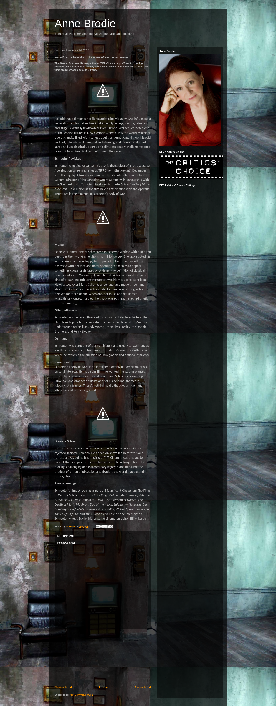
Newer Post (63, 687)
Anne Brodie (85, 23)
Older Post (143, 687)
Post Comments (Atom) (81, 694)
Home (103, 687)
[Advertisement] (103, 657)
